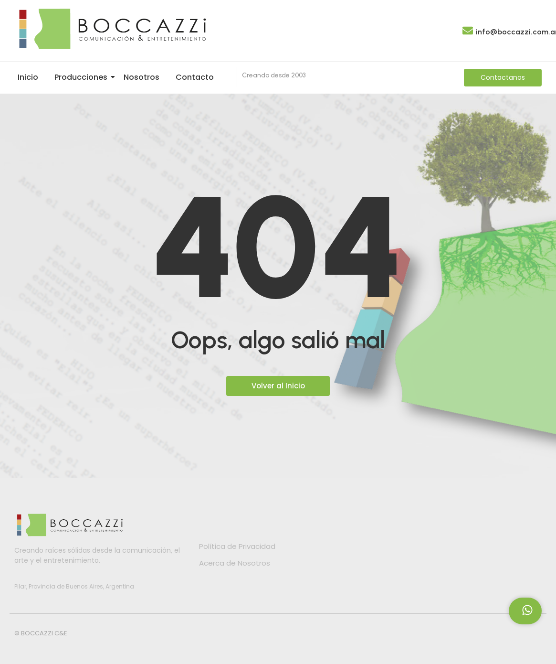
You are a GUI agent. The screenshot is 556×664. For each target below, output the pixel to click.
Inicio (28, 77)
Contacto (195, 77)
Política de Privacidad (237, 546)
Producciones (82, 77)
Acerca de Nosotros (234, 563)
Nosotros (141, 77)
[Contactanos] (503, 77)
